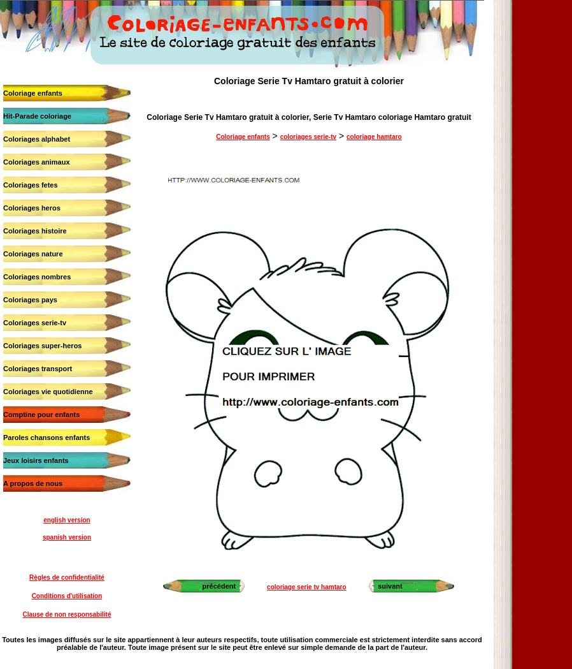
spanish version (67, 537)
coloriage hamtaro (374, 136)
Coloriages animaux (36, 162)
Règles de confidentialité (66, 577)
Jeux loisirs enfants (36, 460)
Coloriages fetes (30, 185)
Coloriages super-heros (42, 345)
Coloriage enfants (32, 93)
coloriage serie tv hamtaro (307, 587)
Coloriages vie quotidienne (48, 391)
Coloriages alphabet (36, 139)
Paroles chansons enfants (46, 437)
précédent (219, 586)
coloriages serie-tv (308, 136)
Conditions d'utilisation (67, 595)
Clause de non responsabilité (67, 614)
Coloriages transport (37, 368)
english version (66, 520)
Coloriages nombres (37, 277)
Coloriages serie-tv (34, 323)
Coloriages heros (32, 208)
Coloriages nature (33, 254)
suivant (390, 586)
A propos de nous (32, 483)
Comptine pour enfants (41, 414)
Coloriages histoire (35, 231)
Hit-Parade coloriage (37, 116)
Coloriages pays (30, 300)
